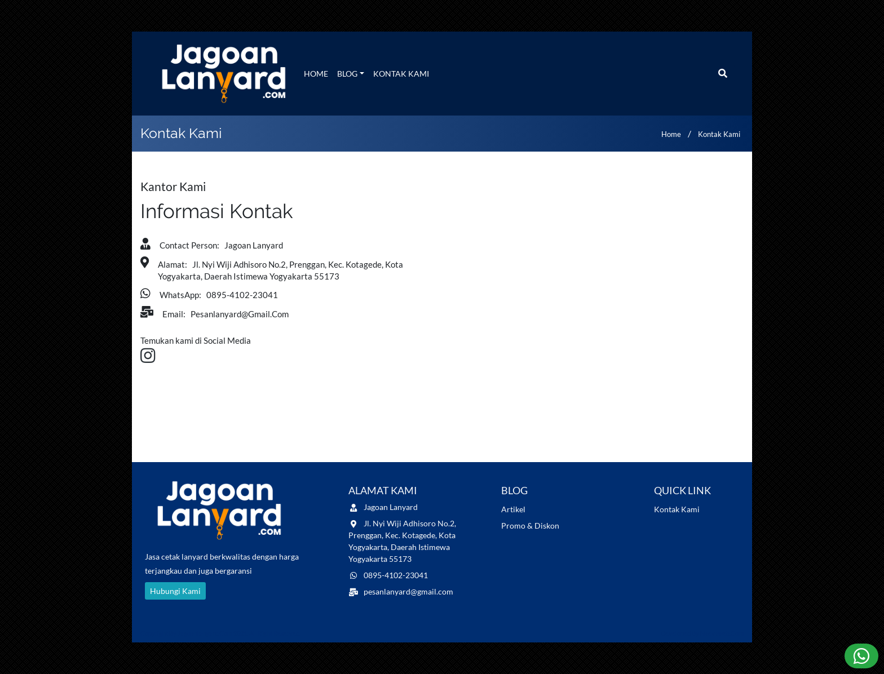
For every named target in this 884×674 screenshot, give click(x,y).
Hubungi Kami (175, 591)
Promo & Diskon (530, 525)
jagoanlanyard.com (205, 633)
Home (316, 73)
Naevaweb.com (722, 633)
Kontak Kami (401, 73)
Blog (347, 73)
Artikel (513, 509)
